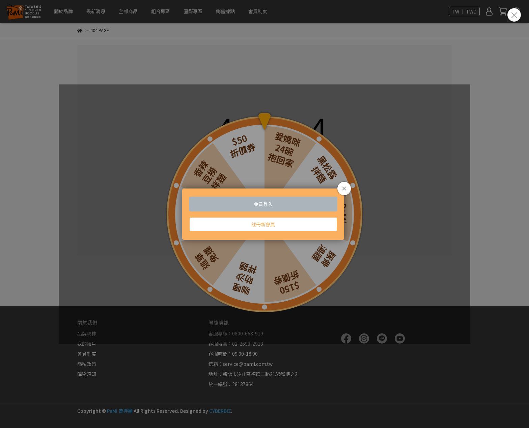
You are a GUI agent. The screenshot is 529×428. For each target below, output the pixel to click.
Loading (264, 214)
